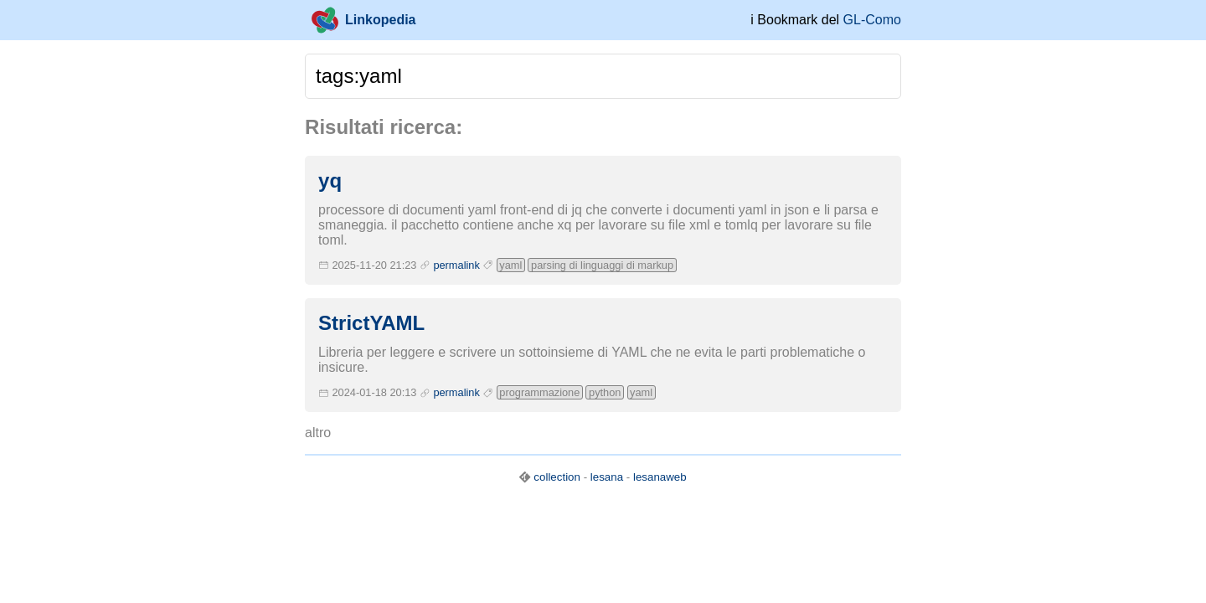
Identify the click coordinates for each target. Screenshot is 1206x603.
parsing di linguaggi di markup (602, 265)
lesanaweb (660, 477)
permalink (456, 265)
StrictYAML (371, 323)
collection (556, 477)
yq (330, 180)
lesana (606, 477)
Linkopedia (363, 20)
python (605, 392)
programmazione (539, 392)
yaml (510, 265)
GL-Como (872, 20)
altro (318, 432)
